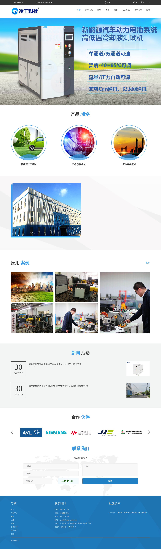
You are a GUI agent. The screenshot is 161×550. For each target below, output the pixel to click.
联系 (148, 10)
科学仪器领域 (79, 164)
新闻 (99, 10)
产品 (80, 114)
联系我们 (60, 504)
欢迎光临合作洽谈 (80, 459)
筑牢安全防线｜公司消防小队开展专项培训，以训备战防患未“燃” (59, 386)
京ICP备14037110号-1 (68, 528)
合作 (80, 417)
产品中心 (89, 10)
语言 (142, 2)
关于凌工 (138, 10)
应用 (107, 10)
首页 (79, 10)
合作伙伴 (126, 10)
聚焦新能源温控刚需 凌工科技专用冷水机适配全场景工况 (55, 365)
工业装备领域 (129, 164)
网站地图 (144, 514)
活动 (80, 352)
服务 (116, 10)
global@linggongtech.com (44, 2)
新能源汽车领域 (29, 164)
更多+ (148, 263)
